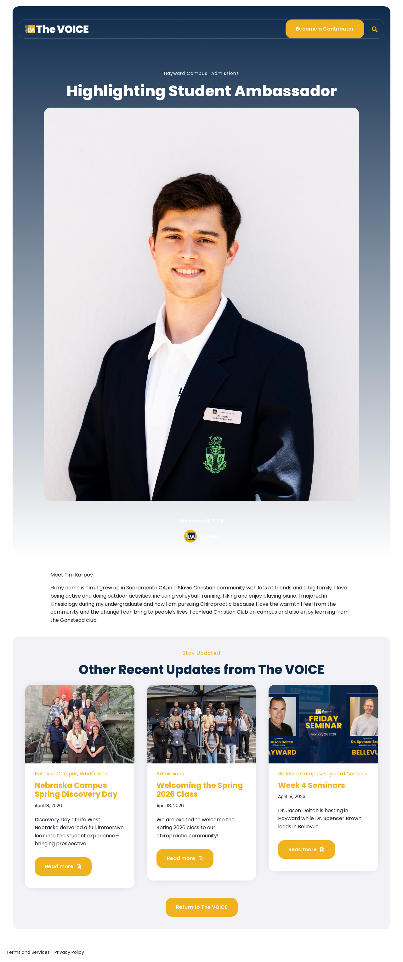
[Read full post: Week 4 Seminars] (323, 723)
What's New (94, 773)
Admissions (225, 73)
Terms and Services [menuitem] (28, 952)
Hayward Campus (185, 73)
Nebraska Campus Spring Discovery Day (76, 790)
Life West (210, 536)
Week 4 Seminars (311, 785)
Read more (63, 867)
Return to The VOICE (201, 907)
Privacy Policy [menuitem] (69, 952)
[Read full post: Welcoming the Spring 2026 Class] (201, 723)
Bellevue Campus (56, 773)
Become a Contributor (325, 28)
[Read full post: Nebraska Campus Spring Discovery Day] (79, 723)
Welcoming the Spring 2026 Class (199, 790)
